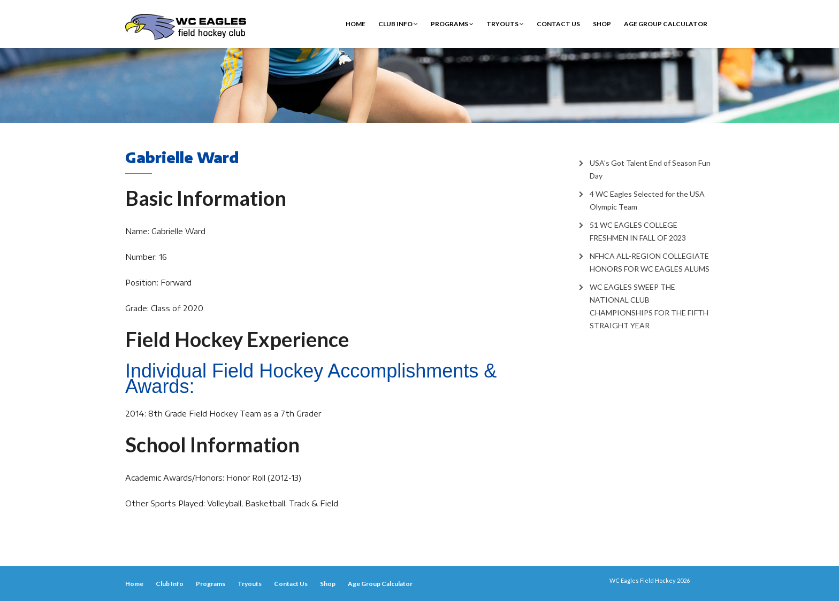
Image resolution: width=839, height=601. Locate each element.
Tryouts (505, 24)
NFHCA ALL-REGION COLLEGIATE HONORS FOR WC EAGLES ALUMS (650, 262)
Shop (602, 24)
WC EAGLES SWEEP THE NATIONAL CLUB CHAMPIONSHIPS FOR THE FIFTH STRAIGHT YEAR (649, 306)
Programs (452, 24)
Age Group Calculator (665, 24)
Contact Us (558, 24)
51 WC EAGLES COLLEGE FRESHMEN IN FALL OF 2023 (638, 231)
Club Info (398, 24)
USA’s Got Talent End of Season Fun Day (650, 169)
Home (355, 24)
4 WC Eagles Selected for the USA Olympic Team (647, 200)
